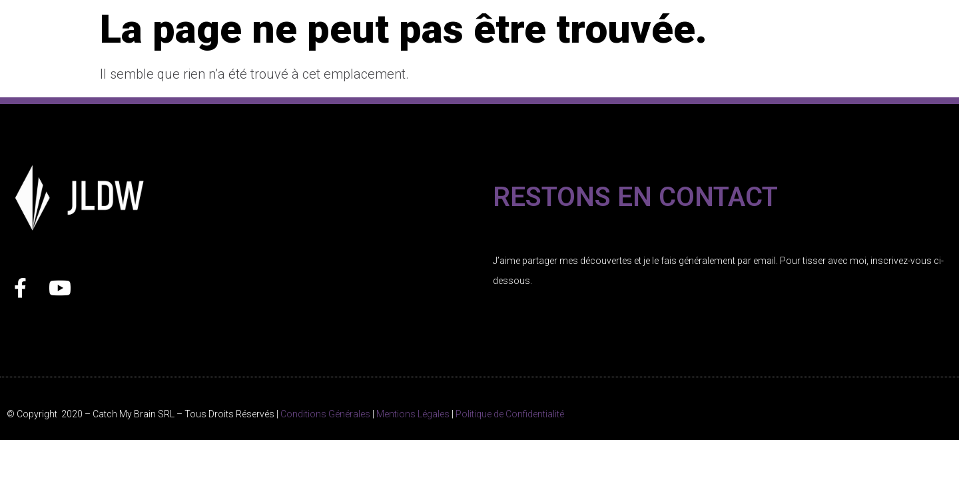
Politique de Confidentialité (510, 414)
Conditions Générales (325, 414)
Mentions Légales (413, 414)
